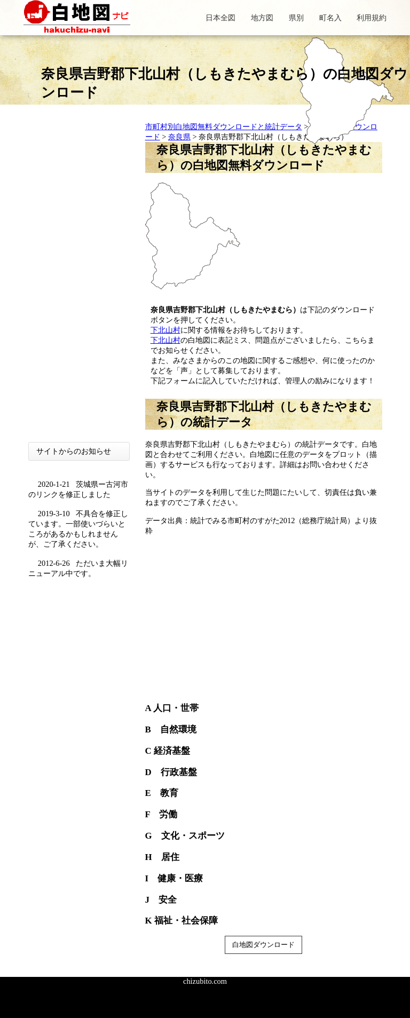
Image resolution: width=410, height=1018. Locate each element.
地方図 (262, 17)
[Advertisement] (79, 282)
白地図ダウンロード (263, 945)
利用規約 (372, 17)
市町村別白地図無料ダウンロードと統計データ (223, 126)
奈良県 (179, 136)
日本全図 (220, 17)
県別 (296, 17)
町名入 (330, 17)
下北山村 (165, 330)
